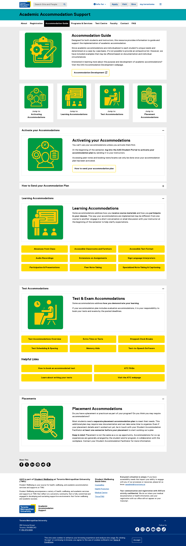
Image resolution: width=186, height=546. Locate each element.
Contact (124, 24)
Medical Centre (101, 493)
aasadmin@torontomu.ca (135, 484)
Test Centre (101, 24)
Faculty (114, 24)
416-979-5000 (27, 530)
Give (133, 4)
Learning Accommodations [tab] (37, 198)
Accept (136, 540)
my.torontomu (147, 4)
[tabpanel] (93, 157)
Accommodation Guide (56, 24)
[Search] (64, 4)
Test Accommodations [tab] (35, 288)
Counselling (99, 485)
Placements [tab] (29, 399)
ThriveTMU (99, 496)
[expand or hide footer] (165, 520)
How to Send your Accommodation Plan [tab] (45, 186)
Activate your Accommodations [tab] (41, 130)
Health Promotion (102, 489)
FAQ (134, 24)
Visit (124, 4)
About (24, 24)
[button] (100, 4)
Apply (115, 4)
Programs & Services (81, 24)
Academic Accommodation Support (54, 14)
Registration (36, 24)
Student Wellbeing (43, 479)
